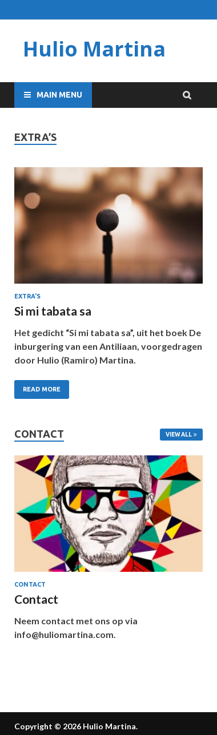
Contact (30, 584)
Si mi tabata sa (52, 311)
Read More (42, 389)
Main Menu (59, 94)
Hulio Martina (94, 49)
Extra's (27, 296)
